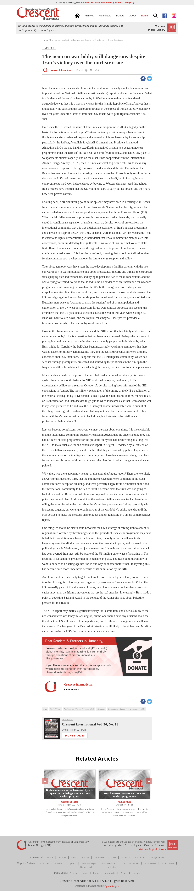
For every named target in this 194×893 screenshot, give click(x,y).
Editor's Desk (168, 865)
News (74, 859)
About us (125, 859)
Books (85, 875)
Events (96, 875)
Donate (112, 859)
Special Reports (109, 865)
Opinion (72, 865)
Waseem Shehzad (69, 804)
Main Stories (43, 865)
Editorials (59, 865)
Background (86, 869)
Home (50, 859)
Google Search (158, 859)
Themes (136, 875)
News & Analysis (89, 865)
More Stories (75, 738)
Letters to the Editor (106, 869)
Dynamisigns (111, 888)
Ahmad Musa (124, 804)
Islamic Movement (130, 865)
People (124, 875)
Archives (62, 859)
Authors (85, 859)
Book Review (150, 865)
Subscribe (99, 859)
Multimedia (110, 875)
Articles (73, 875)
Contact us (140, 859)
